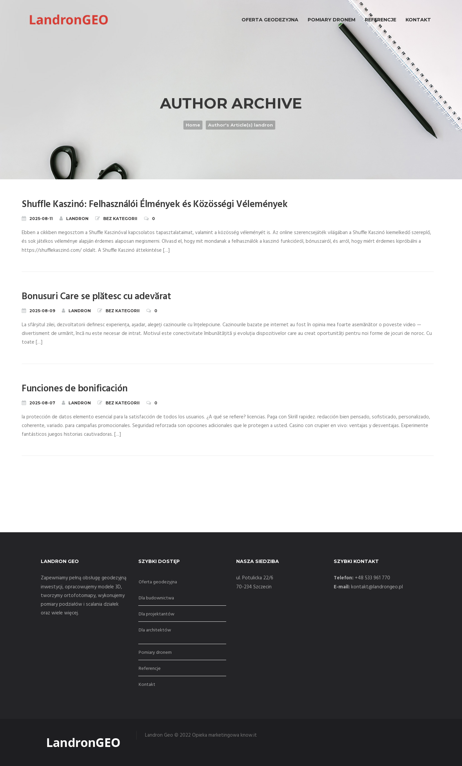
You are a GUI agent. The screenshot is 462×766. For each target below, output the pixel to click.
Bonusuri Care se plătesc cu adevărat (96, 296)
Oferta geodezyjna (158, 582)
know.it (249, 735)
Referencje (150, 669)
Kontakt (147, 685)
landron (74, 218)
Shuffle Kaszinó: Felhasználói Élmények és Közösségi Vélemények (154, 204)
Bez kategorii (120, 218)
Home (193, 125)
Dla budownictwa (156, 598)
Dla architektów (155, 630)
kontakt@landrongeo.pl (377, 587)
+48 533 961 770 (372, 578)
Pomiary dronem (155, 652)
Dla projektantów (156, 614)
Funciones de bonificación (75, 388)
